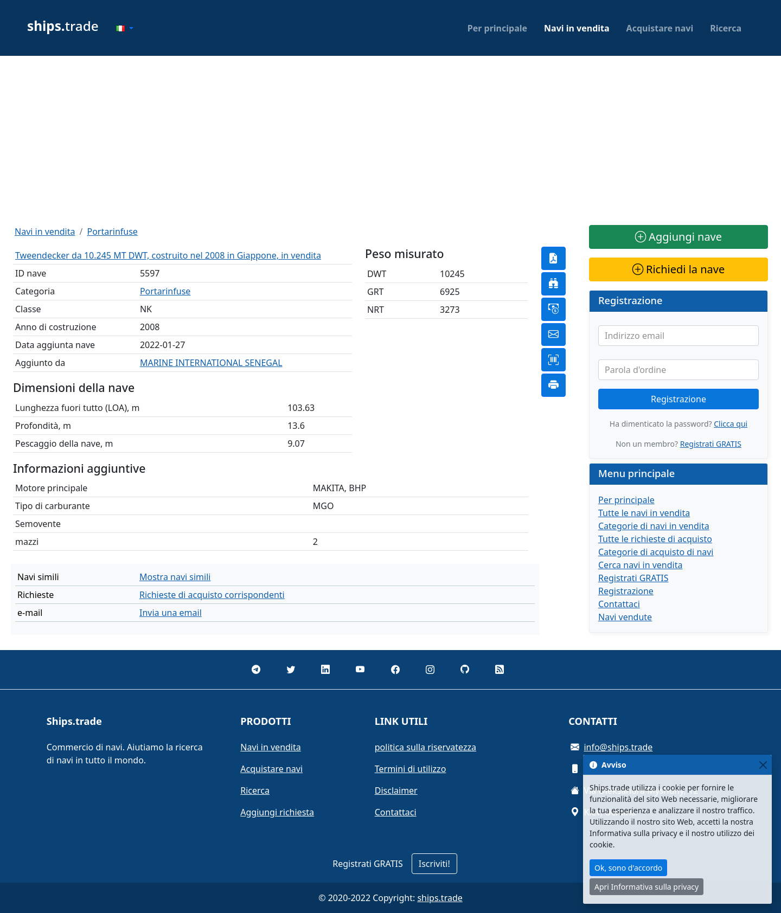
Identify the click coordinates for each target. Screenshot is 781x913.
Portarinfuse (112, 231)
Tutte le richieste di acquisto (655, 539)
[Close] (763, 764)
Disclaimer (396, 790)
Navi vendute (625, 617)
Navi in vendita (577, 28)
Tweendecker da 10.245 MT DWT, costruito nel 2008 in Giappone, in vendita (168, 255)
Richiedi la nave (678, 269)
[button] (124, 28)
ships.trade (439, 898)
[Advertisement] (390, 140)
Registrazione (678, 399)
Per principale (497, 28)
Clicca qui (730, 424)
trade (63, 26)
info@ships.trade (618, 747)
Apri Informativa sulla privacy (646, 887)
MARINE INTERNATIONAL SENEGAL (211, 363)
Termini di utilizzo (410, 769)
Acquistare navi (660, 28)
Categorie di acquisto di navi (656, 552)
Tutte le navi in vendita (644, 513)
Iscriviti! (434, 864)
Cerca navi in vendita (640, 565)
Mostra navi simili (174, 577)
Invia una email (170, 613)
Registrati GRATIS (710, 444)
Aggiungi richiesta (277, 812)
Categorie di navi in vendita (653, 526)
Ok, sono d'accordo (628, 868)
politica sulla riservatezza (425, 747)
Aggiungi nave (678, 236)
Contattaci (619, 604)
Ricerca (725, 28)
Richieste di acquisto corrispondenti (212, 595)
